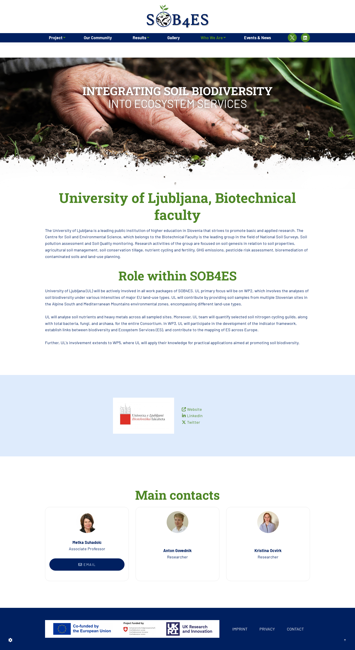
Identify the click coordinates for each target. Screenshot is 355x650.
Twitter (193, 422)
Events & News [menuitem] (257, 48)
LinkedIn (195, 415)
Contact (295, 628)
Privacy (267, 628)
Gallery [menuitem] (174, 48)
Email (87, 564)
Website (194, 409)
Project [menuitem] (54, 48)
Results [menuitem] (138, 48)
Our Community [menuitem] (98, 48)
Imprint (239, 628)
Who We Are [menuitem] (210, 48)
